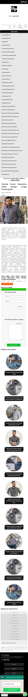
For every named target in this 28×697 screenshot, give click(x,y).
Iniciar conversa (11, 690)
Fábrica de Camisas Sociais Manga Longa (10, 133)
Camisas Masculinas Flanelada (8, 51)
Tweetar (3, 195)
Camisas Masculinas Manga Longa (9, 55)
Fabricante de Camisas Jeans (8, 143)
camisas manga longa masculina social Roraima (14, 552)
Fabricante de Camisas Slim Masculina (10, 153)
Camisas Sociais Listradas (7, 82)
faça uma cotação (7, 284)
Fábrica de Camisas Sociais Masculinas (10, 136)
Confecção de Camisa (6, 102)
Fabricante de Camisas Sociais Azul (9, 160)
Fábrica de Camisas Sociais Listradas (9, 126)
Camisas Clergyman (6, 34)
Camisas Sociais (5, 68)
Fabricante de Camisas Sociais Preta (9, 167)
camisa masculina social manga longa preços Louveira (14, 423)
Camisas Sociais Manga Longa (8, 89)
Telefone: (16, 307)
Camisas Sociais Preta (6, 96)
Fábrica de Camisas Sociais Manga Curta (10, 130)
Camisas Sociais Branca (7, 75)
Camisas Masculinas (6, 45)
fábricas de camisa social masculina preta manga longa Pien (14, 501)
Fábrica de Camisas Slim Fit (7, 119)
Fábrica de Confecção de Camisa (8, 140)
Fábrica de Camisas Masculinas (8, 109)
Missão (14, 673)
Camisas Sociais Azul (6, 72)
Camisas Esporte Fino (6, 38)
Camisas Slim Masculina (7, 65)
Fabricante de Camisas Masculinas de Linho (11, 147)
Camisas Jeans (5, 41)
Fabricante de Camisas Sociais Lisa (9, 164)
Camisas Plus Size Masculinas (8, 58)
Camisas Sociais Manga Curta (8, 85)
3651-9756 (15, 16)
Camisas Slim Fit (5, 62)
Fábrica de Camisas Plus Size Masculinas (10, 116)
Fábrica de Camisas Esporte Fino (9, 106)
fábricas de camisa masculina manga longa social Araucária (14, 449)
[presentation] (14, 314)
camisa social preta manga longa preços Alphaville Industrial (14, 527)
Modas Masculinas (5, 174)
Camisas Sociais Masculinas (7, 92)
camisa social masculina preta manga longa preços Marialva (14, 577)
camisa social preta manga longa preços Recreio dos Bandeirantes (13, 398)
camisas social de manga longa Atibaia (14, 373)
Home (14, 664)
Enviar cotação (14, 345)
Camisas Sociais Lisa (6, 79)
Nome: (14, 296)
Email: (14, 301)
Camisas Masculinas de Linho (8, 48)
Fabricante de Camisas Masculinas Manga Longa (12, 150)
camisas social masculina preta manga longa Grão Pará (14, 474)
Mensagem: (16, 331)
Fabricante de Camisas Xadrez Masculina (10, 170)
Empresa (14, 668)
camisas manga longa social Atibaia (14, 603)
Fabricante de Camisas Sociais (8, 157)
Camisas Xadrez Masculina (7, 99)
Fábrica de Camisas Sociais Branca (9, 123)
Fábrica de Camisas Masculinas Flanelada (10, 113)
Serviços (14, 32)
